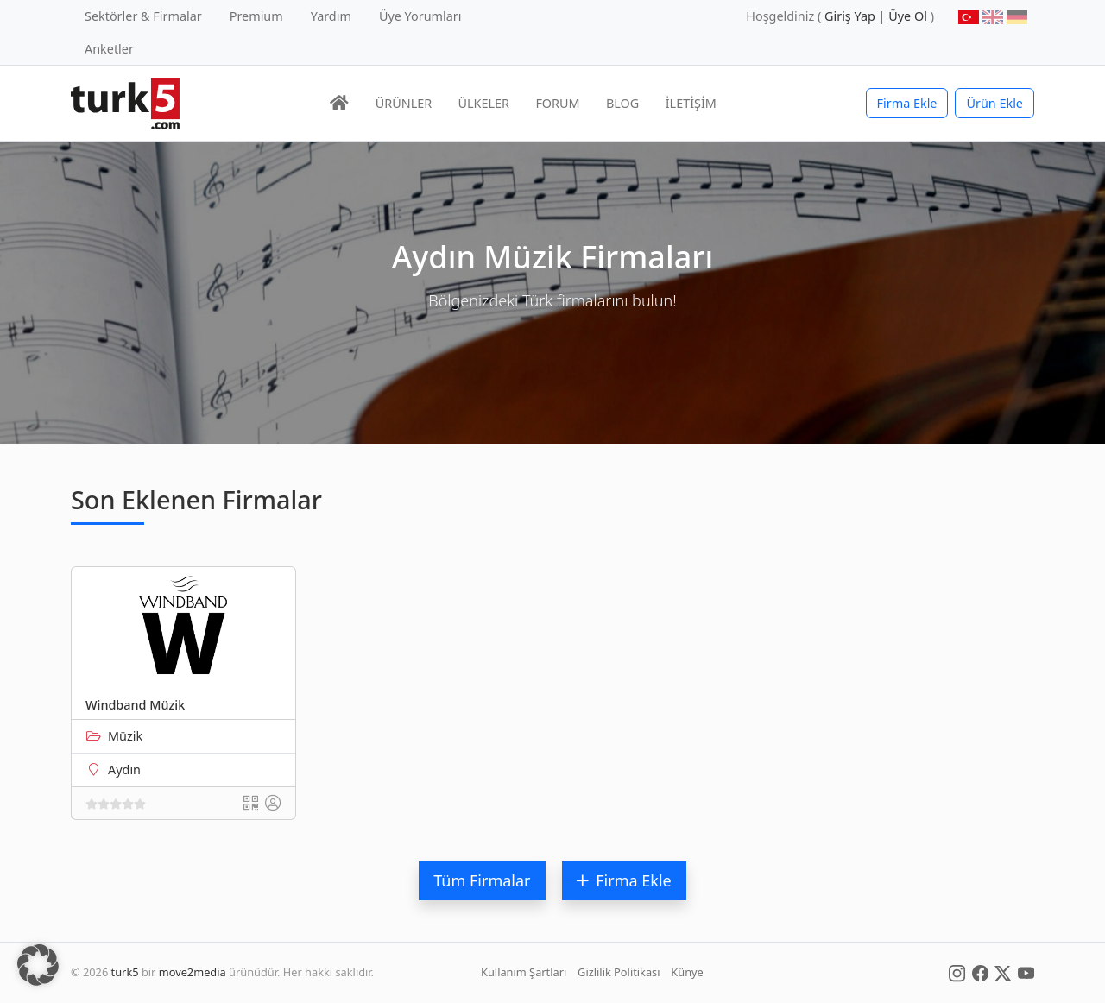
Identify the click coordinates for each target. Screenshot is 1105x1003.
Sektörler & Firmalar (143, 16)
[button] (38, 965)
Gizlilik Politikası (619, 972)
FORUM (557, 103)
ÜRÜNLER (404, 103)
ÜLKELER (483, 103)
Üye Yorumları (420, 16)
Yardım (331, 16)
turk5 (125, 972)
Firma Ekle (907, 103)
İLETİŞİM (691, 103)
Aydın (124, 769)
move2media (192, 972)
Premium (256, 16)
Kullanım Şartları (523, 972)
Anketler (109, 49)
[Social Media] (957, 972)
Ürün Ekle (994, 103)
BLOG (622, 103)
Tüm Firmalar (481, 880)
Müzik (125, 736)
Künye (687, 972)
